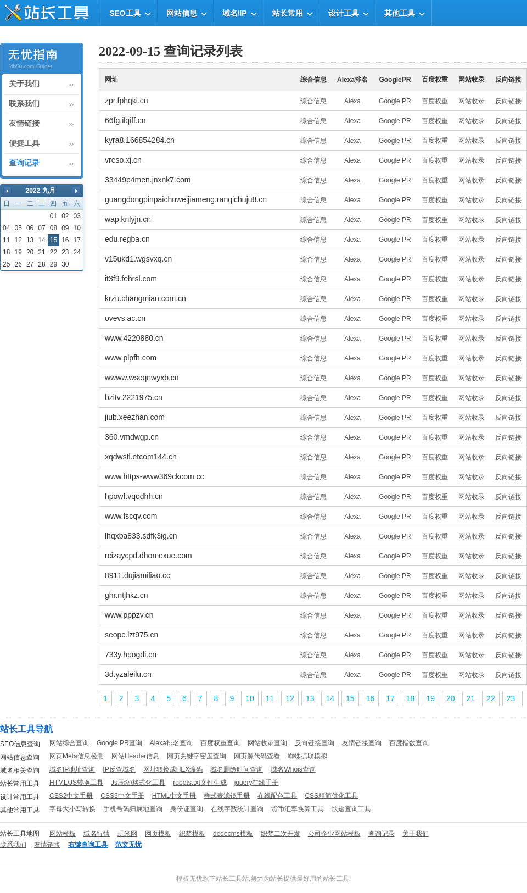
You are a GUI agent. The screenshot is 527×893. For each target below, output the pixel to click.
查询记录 (24, 163)
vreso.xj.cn (123, 160)
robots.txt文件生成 (199, 782)
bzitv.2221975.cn (133, 397)
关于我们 (24, 84)
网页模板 (158, 833)
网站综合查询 (69, 743)
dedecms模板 (233, 833)
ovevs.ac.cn (125, 318)
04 (6, 228)
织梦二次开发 (280, 833)
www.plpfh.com (130, 357)
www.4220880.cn (134, 338)
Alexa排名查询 (171, 743)
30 (65, 264)
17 (77, 240)
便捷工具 (24, 143)
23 (65, 252)
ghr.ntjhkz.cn (126, 595)
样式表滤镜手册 (227, 796)
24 (77, 252)
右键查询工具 (88, 844)
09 (65, 228)
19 (17, 252)
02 (65, 216)
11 (6, 240)
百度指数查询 (409, 743)
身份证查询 (186, 809)
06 (29, 228)
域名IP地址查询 (72, 769)
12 (17, 240)
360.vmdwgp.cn (132, 436)
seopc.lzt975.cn (131, 634)
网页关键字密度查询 (196, 756)
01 (53, 216)
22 (53, 252)
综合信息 (313, 101)
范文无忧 (128, 844)
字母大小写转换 (72, 809)
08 (53, 228)
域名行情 (96, 833)
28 (41, 264)
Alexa (352, 101)
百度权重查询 (220, 743)
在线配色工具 (277, 796)
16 (65, 240)
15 (350, 698)
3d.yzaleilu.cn (128, 674)
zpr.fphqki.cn (126, 100)
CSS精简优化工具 (331, 796)
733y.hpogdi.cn (130, 654)
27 (29, 264)
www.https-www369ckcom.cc (154, 476)
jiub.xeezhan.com (135, 417)
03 (77, 216)
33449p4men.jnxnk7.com (147, 179)
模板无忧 (189, 879)
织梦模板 (192, 833)
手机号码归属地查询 (132, 809)
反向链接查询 (314, 743)
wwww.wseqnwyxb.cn (142, 377)
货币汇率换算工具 (297, 809)
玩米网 (127, 833)
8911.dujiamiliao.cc (137, 575)
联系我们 (24, 104)
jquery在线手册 (256, 782)
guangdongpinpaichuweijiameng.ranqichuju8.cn (186, 199)
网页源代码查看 (257, 756)
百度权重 (435, 101)
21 (41, 252)
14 (41, 240)
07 (41, 228)
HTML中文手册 (174, 796)
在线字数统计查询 (237, 809)
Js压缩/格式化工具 (138, 782)
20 (29, 252)
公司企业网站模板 (334, 833)
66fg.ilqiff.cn (125, 120)
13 (29, 240)
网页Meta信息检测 (76, 756)
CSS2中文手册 (71, 796)
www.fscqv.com (131, 516)
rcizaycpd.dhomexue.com (148, 555)
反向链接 (508, 101)
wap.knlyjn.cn (128, 219)
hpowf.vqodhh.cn (134, 496)
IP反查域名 (119, 769)
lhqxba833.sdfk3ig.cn (141, 535)
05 (17, 228)
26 (17, 264)
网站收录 (471, 101)
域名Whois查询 (293, 769)
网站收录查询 (267, 743)
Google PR (395, 101)
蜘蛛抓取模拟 (307, 756)
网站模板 (62, 833)
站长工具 (336, 879)
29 (53, 264)
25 (6, 264)
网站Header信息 (135, 756)
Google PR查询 (119, 743)
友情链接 (24, 123)
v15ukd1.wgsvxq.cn (138, 258)
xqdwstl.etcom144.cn (141, 456)
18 (6, 252)
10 (77, 228)
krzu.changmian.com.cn (145, 298)
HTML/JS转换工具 (76, 782)
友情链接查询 (362, 743)
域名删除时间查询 (236, 769)
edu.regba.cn (127, 239)
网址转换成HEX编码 (173, 769)
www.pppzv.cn (129, 615)
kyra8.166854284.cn (140, 140)
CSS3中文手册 (122, 796)
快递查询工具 (351, 809)
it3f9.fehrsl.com (131, 278)
